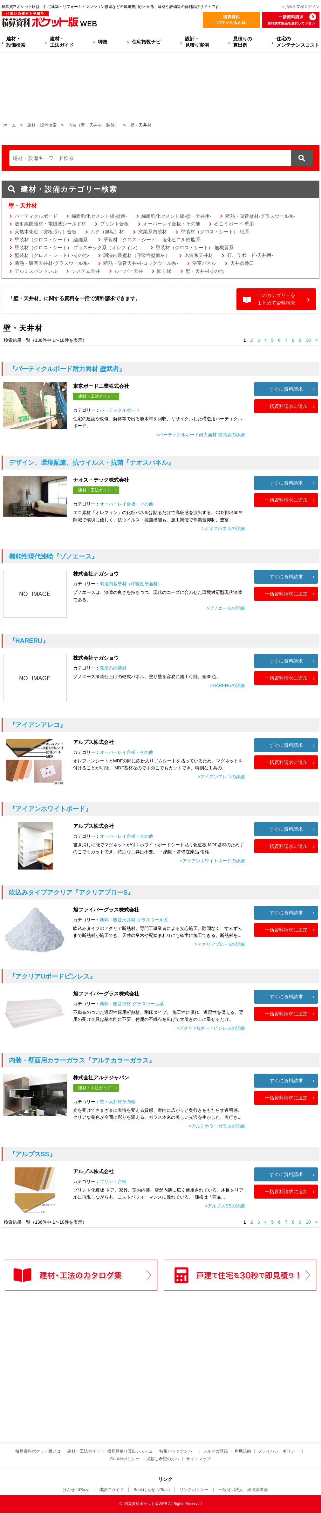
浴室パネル (204, 263)
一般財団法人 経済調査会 (243, 1489)
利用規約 (243, 1451)
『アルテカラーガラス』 (82, 1060)
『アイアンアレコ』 (37, 724)
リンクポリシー (194, 1489)
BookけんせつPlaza (151, 1489)
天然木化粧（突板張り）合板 (46, 231)
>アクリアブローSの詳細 (220, 944)
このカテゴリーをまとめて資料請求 (276, 299)
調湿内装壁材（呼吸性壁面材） (136, 255)
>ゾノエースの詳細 (226, 608)
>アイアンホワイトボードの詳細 (212, 860)
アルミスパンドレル (36, 271)
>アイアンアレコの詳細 (221, 776)
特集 (102, 42)
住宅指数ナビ (146, 42)
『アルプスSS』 (32, 1154)
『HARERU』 (29, 640)
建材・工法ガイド (62, 42)
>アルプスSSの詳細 (225, 1205)
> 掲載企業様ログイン (300, 6)
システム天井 (86, 271)
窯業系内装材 (152, 231)
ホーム (9, 125)
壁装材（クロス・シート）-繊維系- (52, 239)
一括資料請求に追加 (286, 406)
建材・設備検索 (15, 42)
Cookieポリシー (125, 1458)
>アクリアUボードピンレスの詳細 (211, 1028)
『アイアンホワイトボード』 (50, 808)
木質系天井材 (198, 255)
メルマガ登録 (215, 1451)
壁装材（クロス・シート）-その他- (52, 255)
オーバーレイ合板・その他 (171, 223)
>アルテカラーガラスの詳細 (217, 1126)
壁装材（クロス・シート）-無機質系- (195, 247)
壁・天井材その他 (205, 271)
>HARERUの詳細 (227, 685)
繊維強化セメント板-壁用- (99, 216)
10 (308, 340)
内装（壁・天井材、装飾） (93, 125)
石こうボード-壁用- (235, 223)
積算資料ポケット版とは (38, 1451)
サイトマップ (198, 1458)
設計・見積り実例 (197, 42)
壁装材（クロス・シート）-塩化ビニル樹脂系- (152, 239)
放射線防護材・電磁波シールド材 (50, 223)
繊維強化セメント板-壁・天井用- (176, 216)
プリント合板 (114, 223)
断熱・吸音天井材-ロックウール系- (140, 263)
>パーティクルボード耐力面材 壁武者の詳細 (200, 434)
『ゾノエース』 (53, 556)
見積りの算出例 (242, 42)
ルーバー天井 (128, 271)
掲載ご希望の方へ (162, 1458)
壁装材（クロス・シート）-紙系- (216, 231)
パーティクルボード (36, 216)
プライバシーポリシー (278, 1451)
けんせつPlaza (76, 1489)
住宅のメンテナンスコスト (298, 42)
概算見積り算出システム (130, 1451)
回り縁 (164, 271)
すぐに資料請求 (286, 389)
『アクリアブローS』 (71, 892)
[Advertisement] (104, 1379)
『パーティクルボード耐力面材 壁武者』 (67, 368)
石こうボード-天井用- (250, 255)
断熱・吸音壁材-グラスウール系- (260, 216)
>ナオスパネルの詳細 (223, 528)
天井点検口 (242, 263)
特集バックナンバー (177, 1451)
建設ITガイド (111, 1489)
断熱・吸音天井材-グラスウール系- (52, 263)
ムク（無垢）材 (107, 231)
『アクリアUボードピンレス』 (52, 976)
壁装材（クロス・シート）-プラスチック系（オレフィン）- (78, 247)
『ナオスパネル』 (91, 462)
